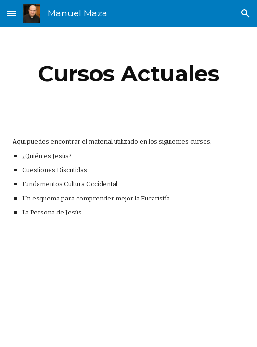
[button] (11, 13)
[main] (128, 73)
